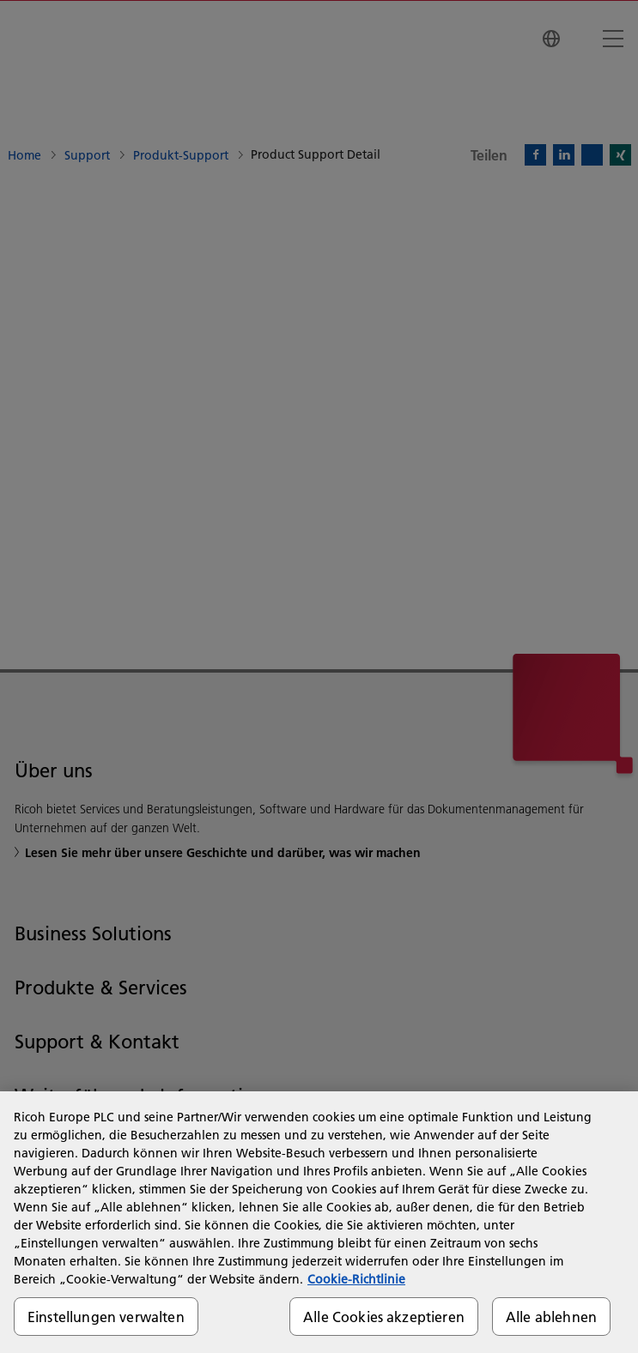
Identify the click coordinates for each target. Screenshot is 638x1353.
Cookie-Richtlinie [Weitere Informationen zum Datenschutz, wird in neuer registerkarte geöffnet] (356, 1279)
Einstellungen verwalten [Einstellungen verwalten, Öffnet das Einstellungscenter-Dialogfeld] (106, 1317)
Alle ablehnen (551, 1317)
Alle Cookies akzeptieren (384, 1317)
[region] (319, 1222)
